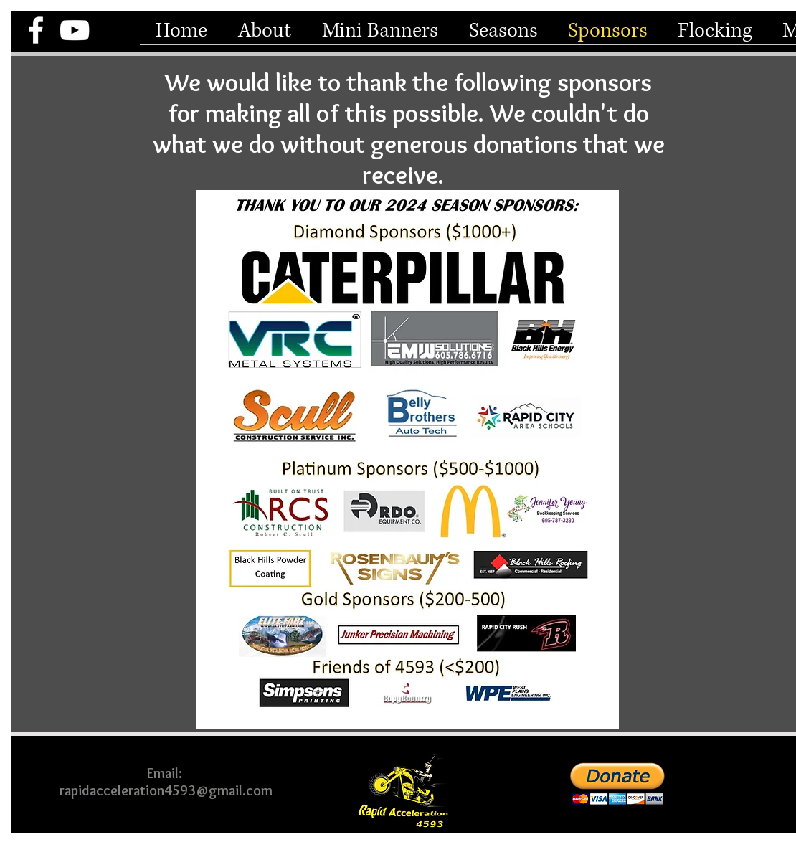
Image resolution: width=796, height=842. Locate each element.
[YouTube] (75, 30)
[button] (264, 30)
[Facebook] (36, 30)
